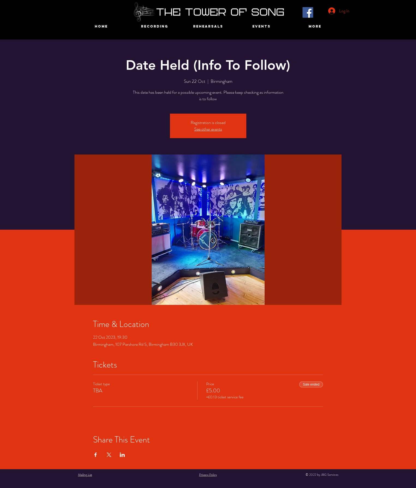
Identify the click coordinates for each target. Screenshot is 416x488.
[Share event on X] (109, 455)
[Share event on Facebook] (95, 455)
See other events (208, 129)
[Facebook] (308, 12)
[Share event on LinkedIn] (122, 455)
